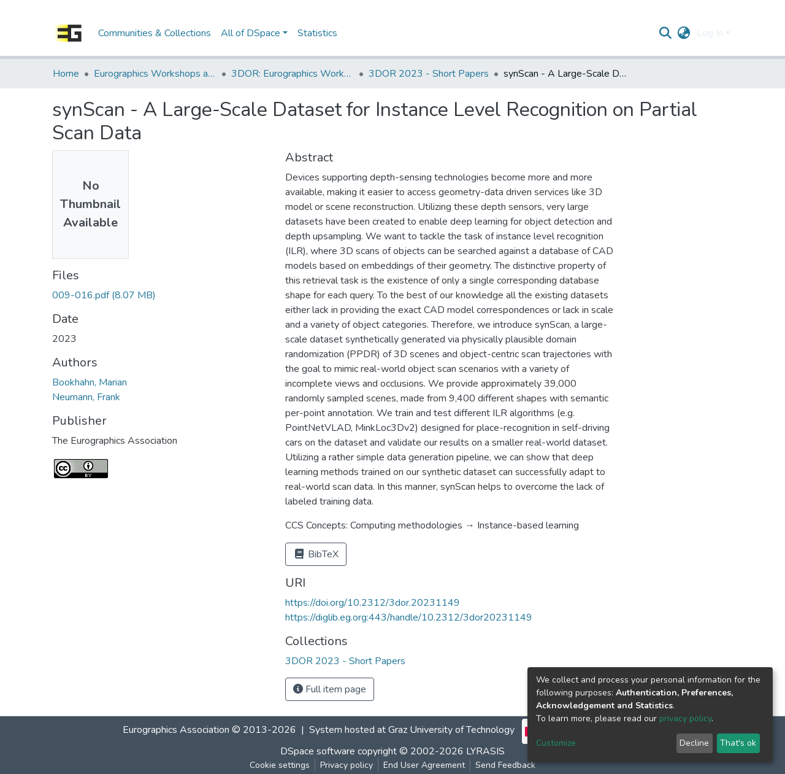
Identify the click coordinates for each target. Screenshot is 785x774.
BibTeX (316, 554)
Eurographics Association (176, 730)
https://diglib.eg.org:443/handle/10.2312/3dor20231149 (408, 617)
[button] (684, 33)
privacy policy (685, 718)
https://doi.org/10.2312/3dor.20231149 (372, 603)
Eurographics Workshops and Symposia (155, 73)
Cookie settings (280, 765)
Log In (710, 33)
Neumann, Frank (86, 397)
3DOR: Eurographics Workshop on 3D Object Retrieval (292, 73)
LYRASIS (485, 751)
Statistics (317, 33)
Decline (694, 743)
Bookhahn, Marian (89, 382)
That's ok (738, 743)
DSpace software (317, 751)
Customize (556, 743)
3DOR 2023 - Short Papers (429, 73)
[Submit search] (665, 33)
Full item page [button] (329, 689)
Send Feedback (505, 765)
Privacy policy (346, 765)
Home (66, 73)
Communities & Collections (154, 33)
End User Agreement (424, 765)
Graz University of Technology (451, 730)
